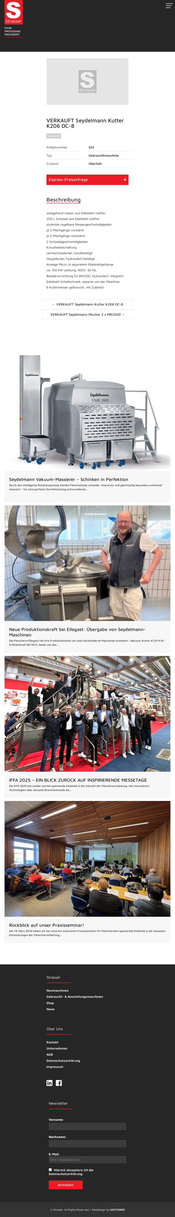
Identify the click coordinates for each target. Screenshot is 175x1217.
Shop (50, 1003)
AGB (49, 1054)
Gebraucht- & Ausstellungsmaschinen (74, 996)
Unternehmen (56, 1048)
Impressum (54, 1067)
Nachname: (58, 1137)
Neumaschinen (57, 990)
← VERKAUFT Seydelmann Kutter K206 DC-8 (87, 304)
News (50, 1009)
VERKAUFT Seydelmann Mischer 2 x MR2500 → (87, 314)
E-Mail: (87, 1157)
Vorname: (56, 1119)
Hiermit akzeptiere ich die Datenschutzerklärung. (71, 1172)
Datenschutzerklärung (63, 1060)
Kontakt (52, 1042)
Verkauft (53, 136)
